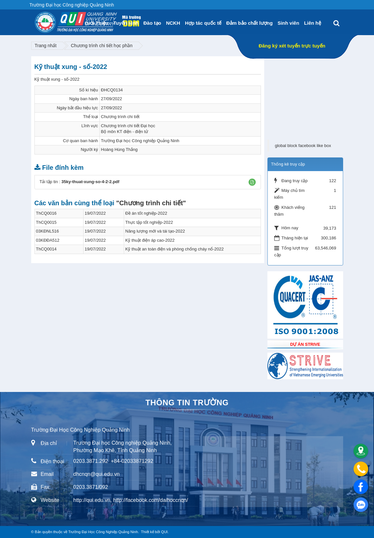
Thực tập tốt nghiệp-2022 (149, 222)
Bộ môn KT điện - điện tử (124, 131)
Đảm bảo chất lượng (249, 23)
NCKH (173, 23)
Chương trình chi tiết (120, 116)
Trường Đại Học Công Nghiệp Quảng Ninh (103, 532)
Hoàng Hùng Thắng (119, 149)
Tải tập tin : (80, 181)
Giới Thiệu (97, 23)
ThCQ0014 (46, 249)
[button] (252, 182)
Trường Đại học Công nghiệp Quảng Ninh (140, 140)
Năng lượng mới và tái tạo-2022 (155, 231)
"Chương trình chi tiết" (151, 203)
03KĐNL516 (47, 231)
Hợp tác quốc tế (203, 23)
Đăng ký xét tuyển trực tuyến (292, 45)
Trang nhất (46, 45)
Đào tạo (152, 23)
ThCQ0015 (46, 222)
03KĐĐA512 (47, 240)
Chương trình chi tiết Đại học (128, 125)
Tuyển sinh (126, 23)
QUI (164, 532)
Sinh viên (288, 23)
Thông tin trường (186, 402)
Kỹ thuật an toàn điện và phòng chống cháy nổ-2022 (174, 249)
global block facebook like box (303, 145)
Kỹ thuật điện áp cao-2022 (150, 240)
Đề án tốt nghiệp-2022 (146, 213)
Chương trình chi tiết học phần (102, 45)
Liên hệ (312, 23)
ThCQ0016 (46, 213)
